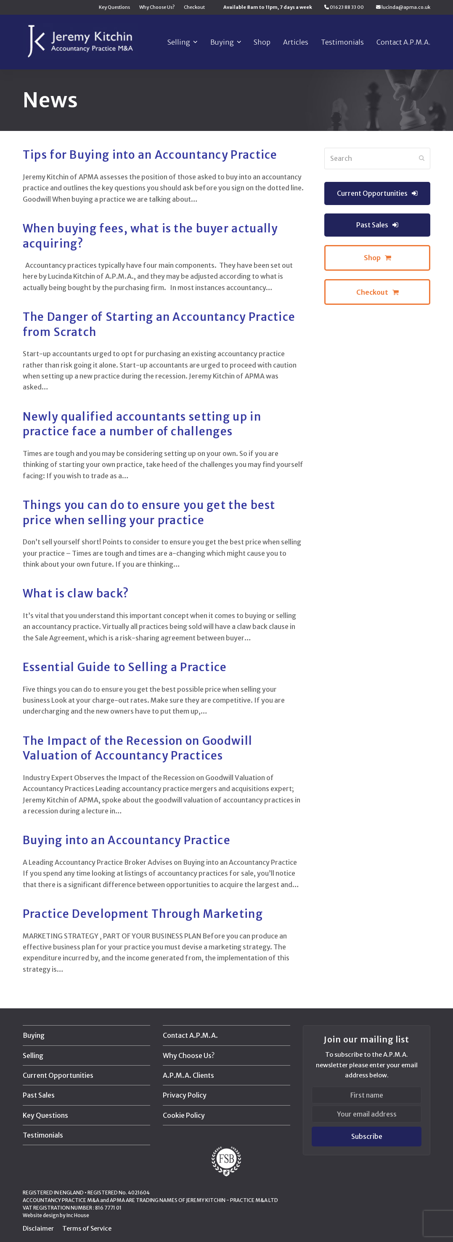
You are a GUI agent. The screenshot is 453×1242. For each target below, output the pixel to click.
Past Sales (39, 1095)
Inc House (77, 1215)
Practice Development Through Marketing (143, 914)
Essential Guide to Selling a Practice (125, 667)
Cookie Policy (184, 1115)
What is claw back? (76, 593)
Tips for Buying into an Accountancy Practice (150, 155)
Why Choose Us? (189, 1055)
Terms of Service (86, 1228)
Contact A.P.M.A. (190, 1035)
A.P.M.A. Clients (188, 1075)
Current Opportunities (58, 1075)
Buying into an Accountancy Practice (126, 840)
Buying (34, 1035)
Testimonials (43, 1135)
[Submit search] (422, 158)
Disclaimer (38, 1228)
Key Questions (45, 1115)
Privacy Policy (185, 1095)
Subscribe (366, 1136)
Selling (33, 1055)
